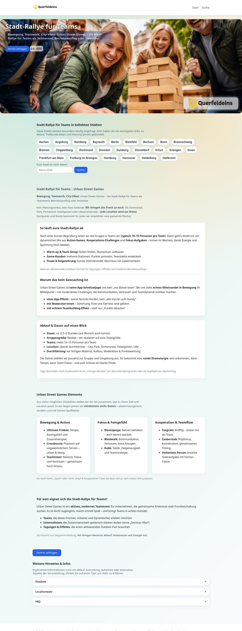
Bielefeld (131, 142)
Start (195, 7)
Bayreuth (99, 142)
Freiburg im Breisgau (83, 158)
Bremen (44, 150)
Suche (205, 7)
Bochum (148, 142)
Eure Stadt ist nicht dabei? (52, 164)
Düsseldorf (142, 150)
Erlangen (175, 150)
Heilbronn (169, 158)
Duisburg (122, 150)
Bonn (163, 142)
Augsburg (61, 142)
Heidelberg (149, 158)
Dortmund (86, 150)
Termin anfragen (17, 48)
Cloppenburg (64, 150)
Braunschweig (183, 142)
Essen (191, 150)
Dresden (104, 150)
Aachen (44, 142)
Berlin (115, 142)
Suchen (81, 170)
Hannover (129, 158)
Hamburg (110, 158)
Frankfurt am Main (51, 158)
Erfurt (159, 150)
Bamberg (80, 142)
